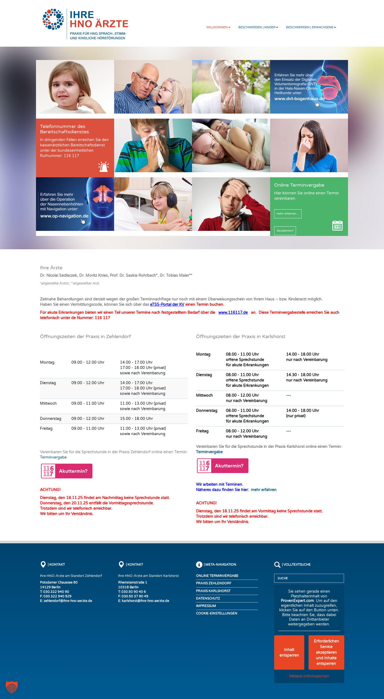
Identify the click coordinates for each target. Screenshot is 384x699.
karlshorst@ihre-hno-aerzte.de (145, 601)
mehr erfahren (264, 490)
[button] (11, 687)
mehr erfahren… (288, 213)
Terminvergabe (53, 457)
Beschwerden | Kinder (258, 27)
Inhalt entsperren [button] (289, 653)
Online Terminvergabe (217, 576)
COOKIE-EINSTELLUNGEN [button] (216, 613)
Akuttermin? (285, 230)
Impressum (206, 606)
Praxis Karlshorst (213, 591)
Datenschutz (208, 598)
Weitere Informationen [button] (309, 676)
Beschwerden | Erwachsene (311, 27)
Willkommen (218, 27)
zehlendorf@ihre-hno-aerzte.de (68, 601)
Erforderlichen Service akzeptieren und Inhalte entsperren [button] (326, 652)
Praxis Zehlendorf (213, 583)
